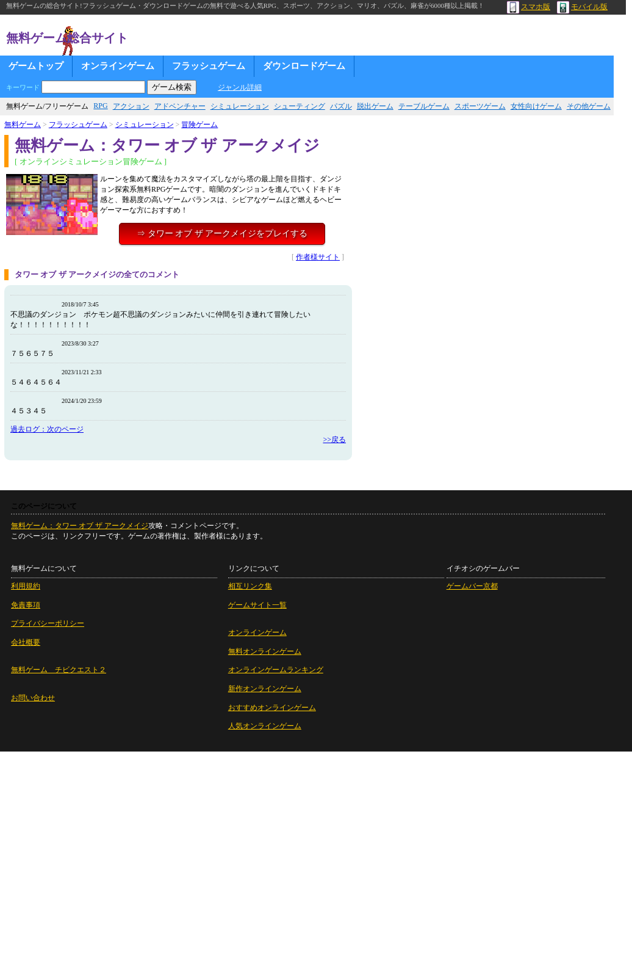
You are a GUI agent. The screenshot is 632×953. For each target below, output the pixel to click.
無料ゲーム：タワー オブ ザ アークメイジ (79, 525)
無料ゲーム (22, 124)
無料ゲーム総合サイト (67, 38)
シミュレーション (239, 106)
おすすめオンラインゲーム (272, 707)
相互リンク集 (250, 586)
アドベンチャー (180, 106)
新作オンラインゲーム (264, 688)
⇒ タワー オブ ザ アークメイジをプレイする (222, 233)
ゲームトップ (36, 66)
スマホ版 (528, 6)
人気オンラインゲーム (264, 726)
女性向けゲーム (536, 106)
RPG (100, 105)
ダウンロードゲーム (304, 66)
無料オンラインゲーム (264, 651)
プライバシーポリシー (47, 623)
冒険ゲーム (199, 124)
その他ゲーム (589, 106)
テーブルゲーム (424, 106)
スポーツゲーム (480, 106)
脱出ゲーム (375, 106)
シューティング (299, 106)
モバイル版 (582, 6)
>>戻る (334, 439)
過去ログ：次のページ (47, 429)
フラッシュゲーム (208, 66)
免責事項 (25, 605)
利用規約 (25, 586)
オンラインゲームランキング (275, 669)
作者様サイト (318, 257)
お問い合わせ (33, 698)
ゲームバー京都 (472, 586)
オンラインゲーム (117, 66)
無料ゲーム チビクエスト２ (58, 669)
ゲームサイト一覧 (257, 605)
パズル (341, 106)
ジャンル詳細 (240, 87)
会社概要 (25, 642)
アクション (131, 106)
